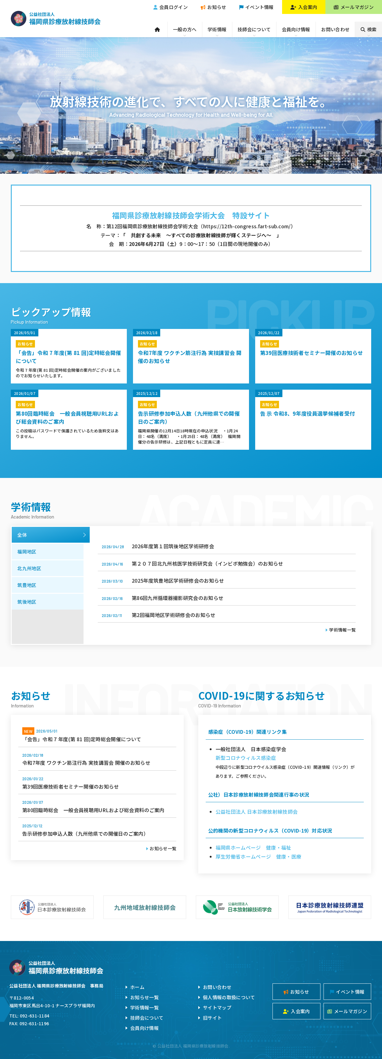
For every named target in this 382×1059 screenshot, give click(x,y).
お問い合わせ (335, 29)
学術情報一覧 (342, 630)
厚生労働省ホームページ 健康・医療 (258, 856)
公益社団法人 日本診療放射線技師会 (257, 811)
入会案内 (303, 7)
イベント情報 (256, 7)
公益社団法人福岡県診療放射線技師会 (55, 18)
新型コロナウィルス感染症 (246, 757)
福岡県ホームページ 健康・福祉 (253, 847)
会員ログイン (170, 7)
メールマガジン (354, 7)
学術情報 (217, 29)
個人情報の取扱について (229, 997)
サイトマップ (217, 1007)
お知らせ (213, 7)
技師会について (254, 29)
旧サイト (212, 1017)
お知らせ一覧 (163, 848)
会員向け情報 (296, 29)
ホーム (137, 987)
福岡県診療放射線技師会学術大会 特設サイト (191, 215)
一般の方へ (185, 29)
